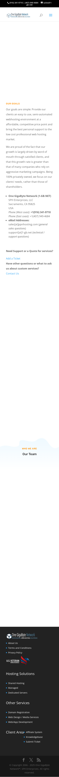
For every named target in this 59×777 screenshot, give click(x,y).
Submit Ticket (33, 741)
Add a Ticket (13, 258)
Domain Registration (19, 712)
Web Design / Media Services (23, 717)
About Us (13, 643)
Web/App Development (20, 722)
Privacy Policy (15, 652)
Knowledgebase (34, 736)
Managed (13, 687)
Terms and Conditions (19, 647)
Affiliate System (34, 732)
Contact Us (12, 273)
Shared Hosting (16, 683)
